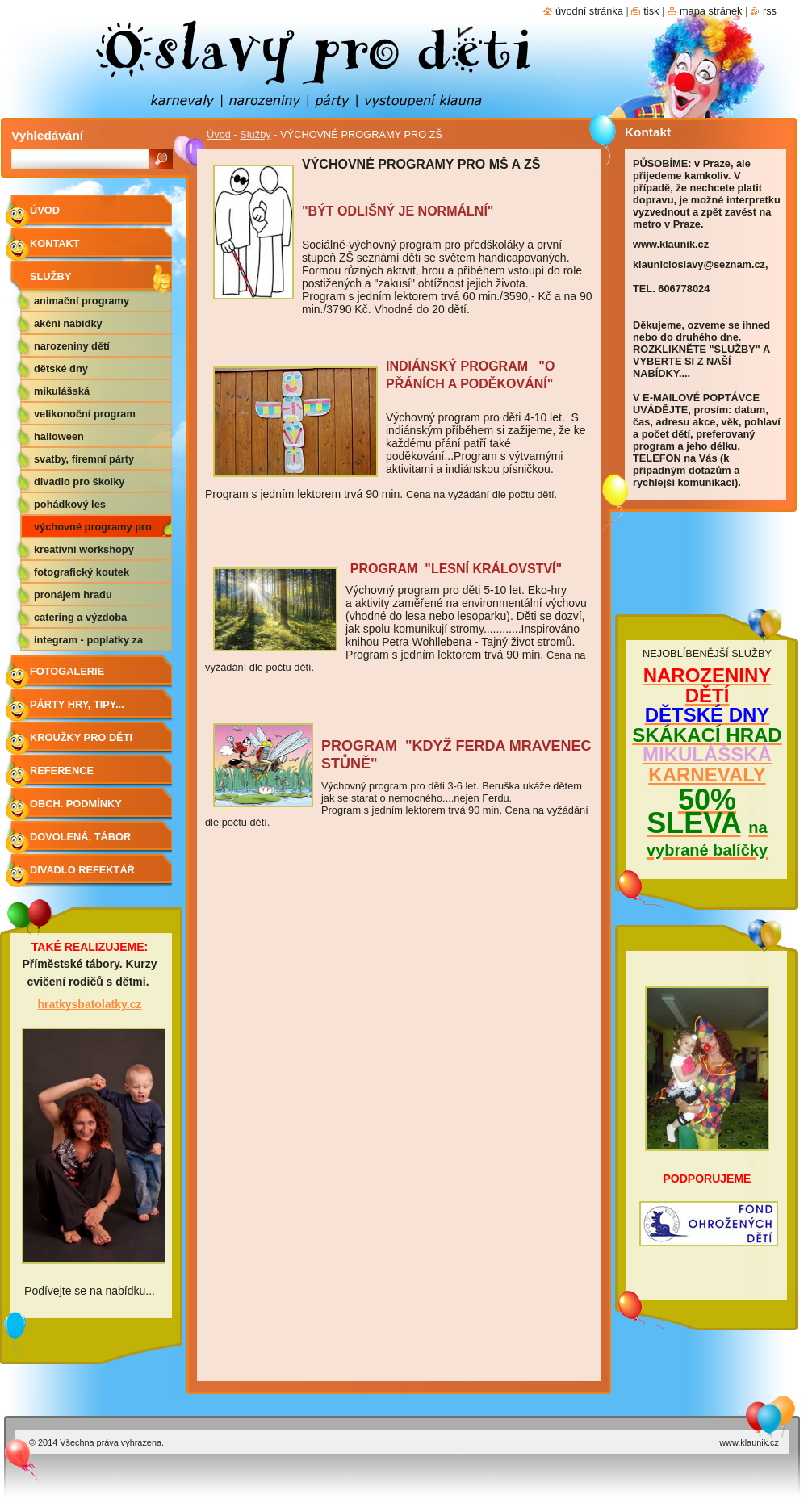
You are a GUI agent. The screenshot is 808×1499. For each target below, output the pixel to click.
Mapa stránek (711, 11)
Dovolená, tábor (80, 837)
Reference (62, 770)
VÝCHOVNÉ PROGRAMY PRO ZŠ (93, 529)
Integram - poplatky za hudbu (88, 642)
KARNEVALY (706, 774)
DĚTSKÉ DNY (61, 368)
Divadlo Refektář (82, 870)
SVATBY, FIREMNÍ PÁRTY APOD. (84, 462)
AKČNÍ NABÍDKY (68, 323)
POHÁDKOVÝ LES (70, 504)
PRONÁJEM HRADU (73, 594)
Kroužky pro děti (81, 737)
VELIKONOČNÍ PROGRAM (85, 414)
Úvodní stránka (589, 11)
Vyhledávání (47, 135)
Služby (255, 134)
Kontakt (55, 243)
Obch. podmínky (76, 804)
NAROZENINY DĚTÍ (72, 346)
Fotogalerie (67, 671)
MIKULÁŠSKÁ (62, 391)
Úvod (219, 134)
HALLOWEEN (59, 436)
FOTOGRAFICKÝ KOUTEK (81, 572)
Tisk (651, 11)
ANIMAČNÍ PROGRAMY (81, 301)
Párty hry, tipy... (77, 704)
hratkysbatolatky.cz (90, 1004)
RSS (770, 11)
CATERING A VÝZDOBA (80, 617)
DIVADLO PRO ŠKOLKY (79, 481)
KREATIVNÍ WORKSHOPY (84, 549)
